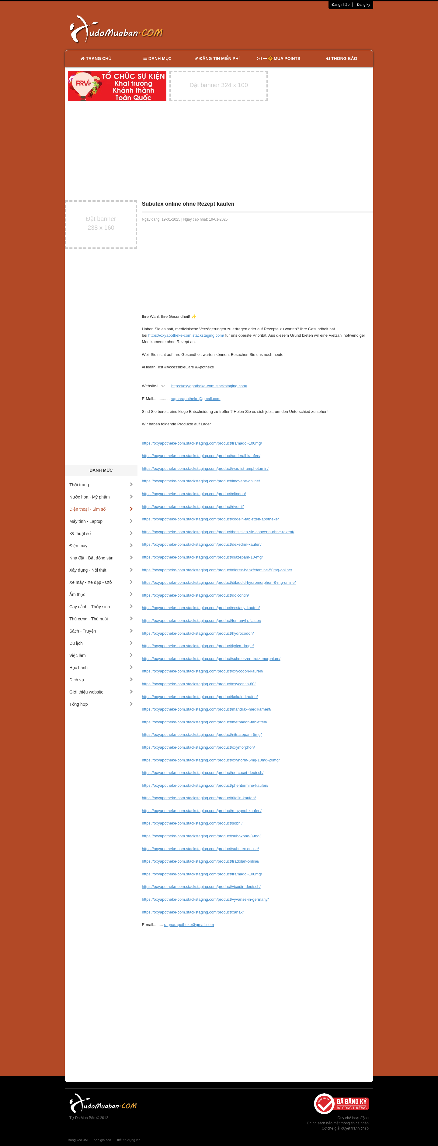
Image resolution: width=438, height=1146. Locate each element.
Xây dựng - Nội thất (101, 570)
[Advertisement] (283, 29)
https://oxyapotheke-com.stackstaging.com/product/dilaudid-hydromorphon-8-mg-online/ (219, 582)
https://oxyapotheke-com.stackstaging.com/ (186, 335)
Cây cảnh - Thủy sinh (101, 606)
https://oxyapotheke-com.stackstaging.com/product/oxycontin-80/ (199, 684)
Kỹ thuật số (101, 533)
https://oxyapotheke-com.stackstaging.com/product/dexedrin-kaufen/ (202, 544)
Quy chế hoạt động (353, 1118)
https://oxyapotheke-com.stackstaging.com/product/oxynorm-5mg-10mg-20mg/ (211, 760)
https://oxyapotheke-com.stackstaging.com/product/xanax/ (193, 912)
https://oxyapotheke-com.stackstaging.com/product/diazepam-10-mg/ (202, 557)
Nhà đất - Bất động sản (101, 557)
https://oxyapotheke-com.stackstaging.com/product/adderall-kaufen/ (201, 455)
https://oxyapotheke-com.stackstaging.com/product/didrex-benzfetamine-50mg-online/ (217, 570)
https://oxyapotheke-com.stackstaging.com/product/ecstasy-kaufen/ (201, 607)
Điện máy (101, 545)
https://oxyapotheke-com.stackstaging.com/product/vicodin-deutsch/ (201, 886)
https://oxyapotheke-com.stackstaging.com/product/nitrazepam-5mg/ (202, 734)
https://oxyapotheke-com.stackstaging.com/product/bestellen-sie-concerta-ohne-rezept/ (218, 532)
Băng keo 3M (78, 1140)
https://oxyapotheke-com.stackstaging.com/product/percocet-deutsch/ (203, 772)
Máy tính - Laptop (101, 521)
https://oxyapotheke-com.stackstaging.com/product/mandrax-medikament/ (207, 709)
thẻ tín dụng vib (128, 1140)
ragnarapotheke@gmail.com (196, 398)
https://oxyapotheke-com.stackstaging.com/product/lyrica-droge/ (198, 646)
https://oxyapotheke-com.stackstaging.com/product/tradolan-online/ (200, 861)
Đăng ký (363, 4)
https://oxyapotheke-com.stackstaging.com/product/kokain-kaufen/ (200, 696)
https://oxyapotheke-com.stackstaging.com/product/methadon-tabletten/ (204, 722)
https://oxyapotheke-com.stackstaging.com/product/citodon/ (194, 493)
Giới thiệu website (101, 692)
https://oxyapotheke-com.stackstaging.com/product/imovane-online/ (201, 481)
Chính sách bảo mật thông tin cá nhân (338, 1123)
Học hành (101, 667)
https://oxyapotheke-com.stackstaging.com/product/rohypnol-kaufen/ (202, 810)
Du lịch (101, 643)
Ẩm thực (101, 594)
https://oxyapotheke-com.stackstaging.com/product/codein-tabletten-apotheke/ (210, 519)
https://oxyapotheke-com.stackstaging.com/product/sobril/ (192, 823)
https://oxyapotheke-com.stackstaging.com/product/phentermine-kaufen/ (205, 785)
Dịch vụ (101, 679)
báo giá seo (102, 1140)
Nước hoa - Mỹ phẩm (101, 497)
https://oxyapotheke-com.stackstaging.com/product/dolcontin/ (195, 595)
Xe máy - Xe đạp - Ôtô (101, 582)
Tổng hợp (101, 704)
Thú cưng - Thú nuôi (101, 618)
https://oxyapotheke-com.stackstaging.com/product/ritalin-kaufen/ (199, 798)
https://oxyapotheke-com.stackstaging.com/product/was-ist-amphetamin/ (205, 468)
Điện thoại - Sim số (101, 509)
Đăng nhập (340, 4)
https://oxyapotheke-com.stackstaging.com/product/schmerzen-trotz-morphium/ (211, 658)
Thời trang (101, 484)
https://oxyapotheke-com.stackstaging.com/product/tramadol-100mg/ (202, 443)
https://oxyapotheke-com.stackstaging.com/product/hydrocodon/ (198, 633)
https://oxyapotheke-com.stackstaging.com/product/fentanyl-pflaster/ (201, 620)
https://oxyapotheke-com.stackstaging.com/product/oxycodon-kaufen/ (202, 671)
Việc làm (101, 655)
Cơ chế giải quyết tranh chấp (345, 1128)
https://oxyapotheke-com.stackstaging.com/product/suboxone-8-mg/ (201, 836)
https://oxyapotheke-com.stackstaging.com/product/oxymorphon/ (198, 747)
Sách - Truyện (101, 631)
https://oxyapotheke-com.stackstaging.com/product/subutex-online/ (200, 848)
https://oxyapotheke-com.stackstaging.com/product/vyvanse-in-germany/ (205, 899)
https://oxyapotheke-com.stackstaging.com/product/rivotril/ (193, 506)
